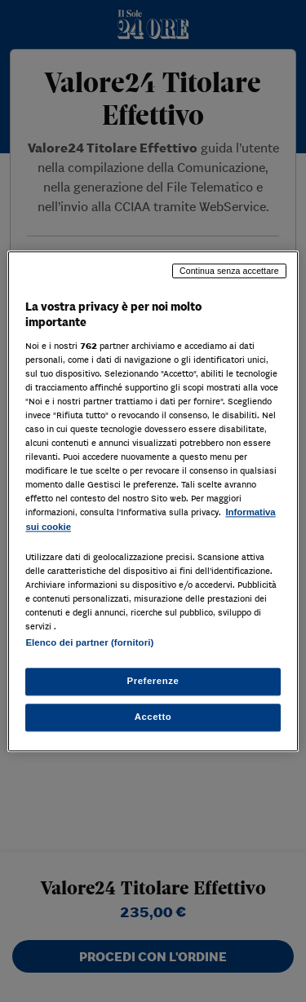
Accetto (153, 717)
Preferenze (153, 681)
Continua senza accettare (229, 271)
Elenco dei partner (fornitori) (89, 642)
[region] (152, 501)
